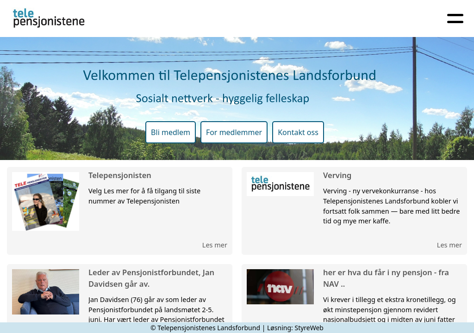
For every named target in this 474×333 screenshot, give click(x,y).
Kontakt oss (298, 132)
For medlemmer (234, 132)
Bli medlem (170, 132)
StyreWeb (309, 327)
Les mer (214, 244)
